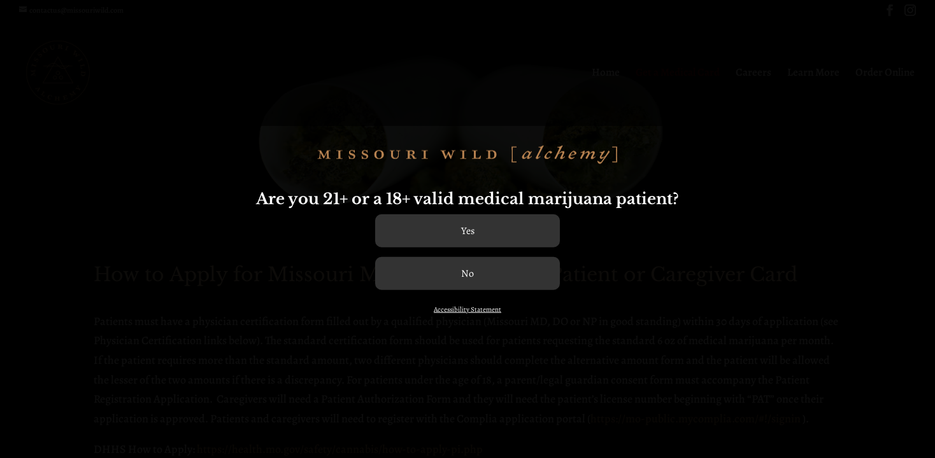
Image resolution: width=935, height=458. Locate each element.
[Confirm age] (467, 230)
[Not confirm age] (467, 272)
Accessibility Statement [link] (467, 309)
